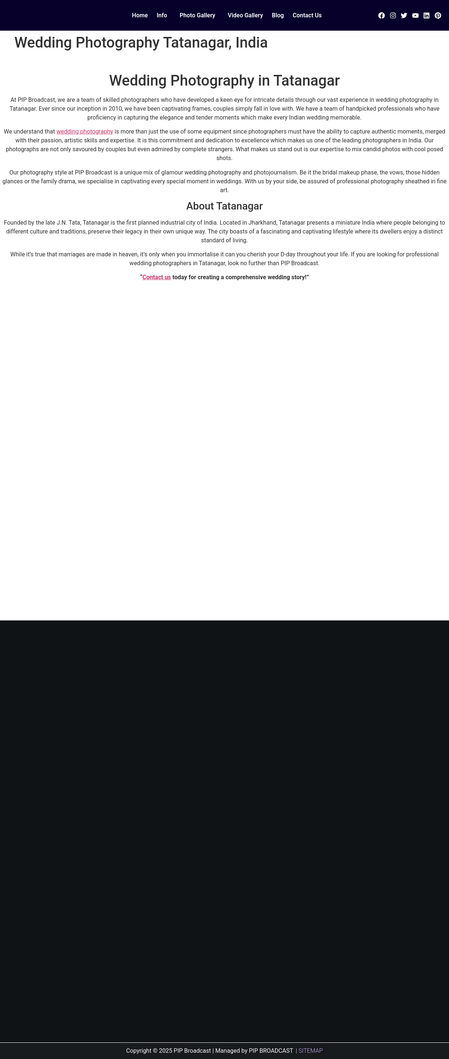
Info (162, 15)
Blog (277, 15)
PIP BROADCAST (271, 1050)
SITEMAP (311, 1050)
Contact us (156, 277)
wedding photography (84, 131)
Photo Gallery (197, 15)
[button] (163, 15)
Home (140, 15)
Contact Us (307, 15)
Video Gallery (245, 15)
